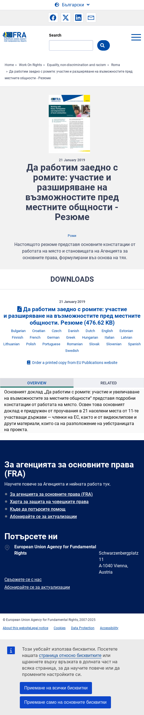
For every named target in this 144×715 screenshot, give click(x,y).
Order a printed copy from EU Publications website (72, 362)
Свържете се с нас (23, 579)
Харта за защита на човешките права (49, 501)
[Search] (71, 45)
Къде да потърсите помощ (38, 509)
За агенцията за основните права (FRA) (51, 494)
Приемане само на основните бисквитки (65, 702)
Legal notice (39, 628)
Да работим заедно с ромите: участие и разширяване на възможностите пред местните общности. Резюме (72, 316)
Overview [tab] (36, 383)
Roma (115, 65)
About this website (16, 628)
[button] (53, 18)
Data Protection (82, 628)
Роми (72, 236)
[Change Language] (72, 5)
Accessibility (109, 628)
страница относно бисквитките (70, 655)
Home (9, 65)
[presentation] (37, 383)
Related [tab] (108, 383)
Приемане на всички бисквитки (56, 688)
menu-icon (136, 37)
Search (55, 35)
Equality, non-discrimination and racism (76, 65)
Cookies (60, 628)
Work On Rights (30, 65)
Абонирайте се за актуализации (43, 516)
